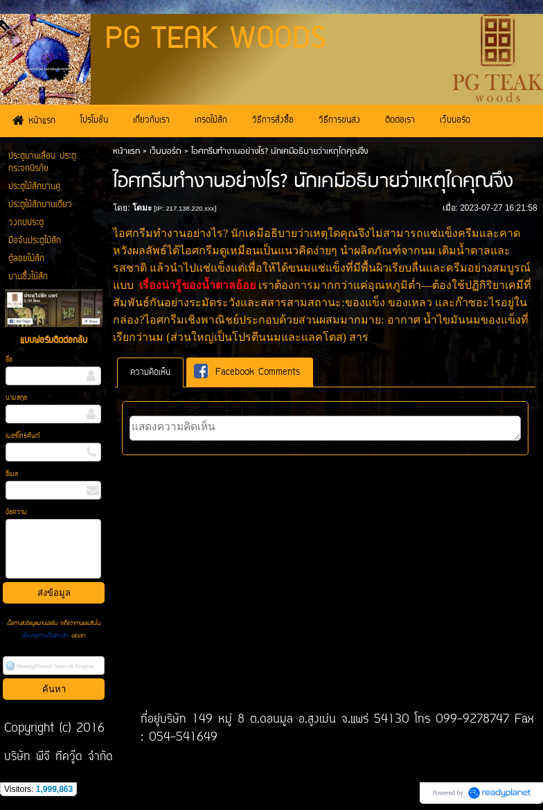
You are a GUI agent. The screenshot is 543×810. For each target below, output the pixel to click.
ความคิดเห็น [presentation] (150, 372)
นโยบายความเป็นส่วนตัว (46, 636)
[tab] (150, 372)
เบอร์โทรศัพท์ (23, 436)
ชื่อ (9, 360)
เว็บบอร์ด (165, 151)
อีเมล (12, 474)
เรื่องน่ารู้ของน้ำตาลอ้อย (197, 285)
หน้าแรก (126, 151)
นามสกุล (16, 398)
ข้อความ (16, 512)
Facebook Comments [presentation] (247, 371)
